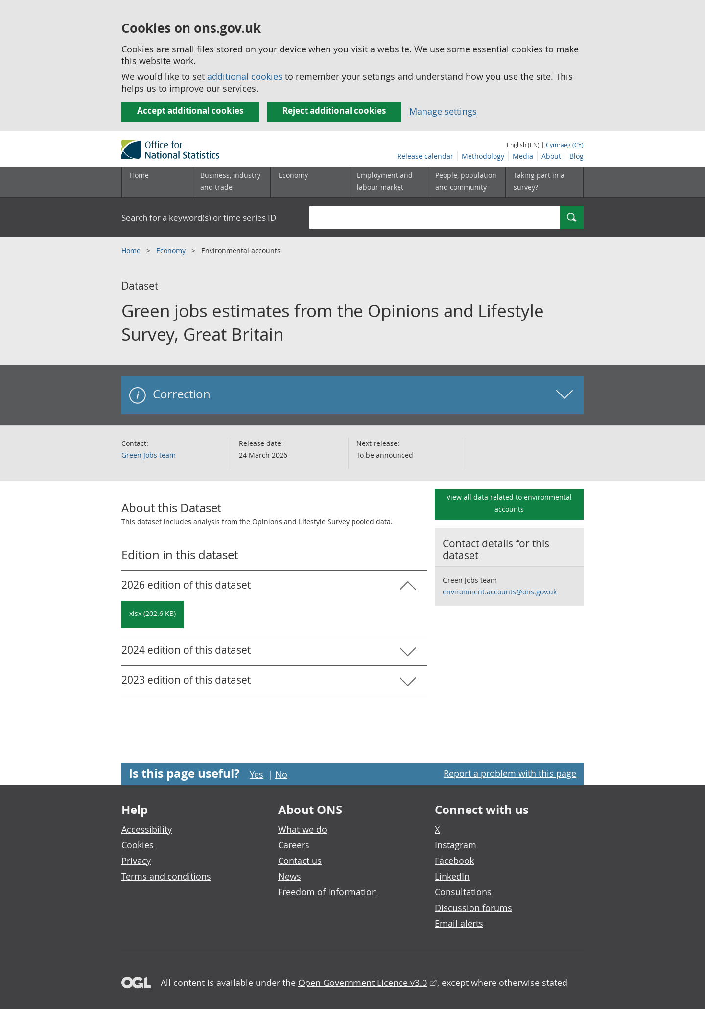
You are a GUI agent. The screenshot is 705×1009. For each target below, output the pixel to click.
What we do (302, 829)
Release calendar (425, 156)
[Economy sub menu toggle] (309, 182)
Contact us (300, 860)
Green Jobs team (148, 455)
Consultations (463, 892)
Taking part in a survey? (539, 181)
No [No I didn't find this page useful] (281, 774)
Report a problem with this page (510, 773)
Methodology (483, 156)
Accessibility (146, 829)
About (551, 156)
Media (523, 156)
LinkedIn (452, 876)
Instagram (455, 845)
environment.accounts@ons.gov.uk (500, 591)
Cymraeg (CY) (565, 144)
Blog (576, 156)
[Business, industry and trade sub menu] (231, 182)
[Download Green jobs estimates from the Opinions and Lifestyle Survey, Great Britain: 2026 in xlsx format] (152, 614)
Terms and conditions (166, 876)
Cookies (137, 845)
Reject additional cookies (334, 110)
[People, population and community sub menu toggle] (466, 182)
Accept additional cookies (190, 110)
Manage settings (443, 111)
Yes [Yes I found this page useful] (256, 774)
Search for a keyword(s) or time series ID (198, 217)
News (289, 876)
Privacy (136, 860)
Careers (293, 845)
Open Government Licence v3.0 (362, 982)
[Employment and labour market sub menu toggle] (388, 182)
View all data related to (509, 503)
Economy (172, 250)
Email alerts (459, 923)
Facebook (454, 860)
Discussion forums (473, 907)
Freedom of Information (327, 892)
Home (139, 175)
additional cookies (244, 76)
